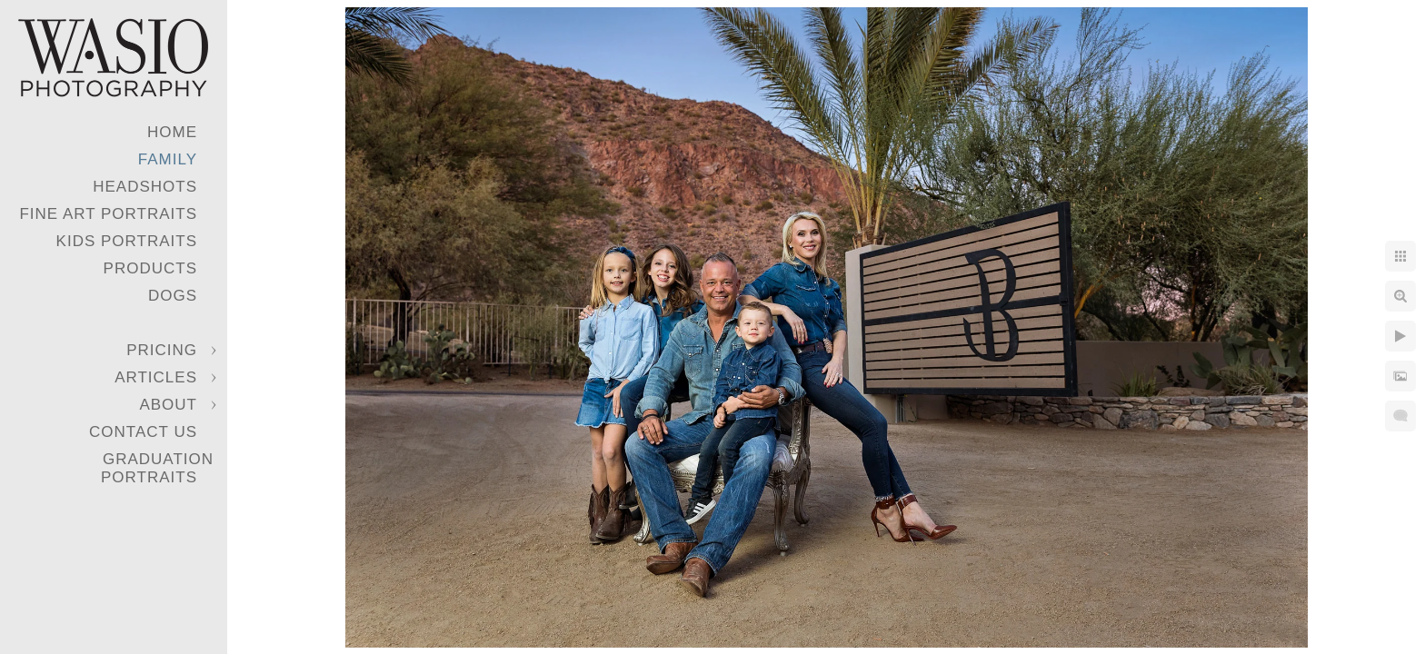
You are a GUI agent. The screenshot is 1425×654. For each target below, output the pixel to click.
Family (167, 159)
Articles (156, 377)
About (168, 404)
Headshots (145, 186)
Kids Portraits (126, 241)
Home (172, 132)
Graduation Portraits (157, 468)
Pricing (161, 350)
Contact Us (143, 432)
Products (150, 268)
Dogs (172, 295)
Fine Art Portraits (108, 214)
